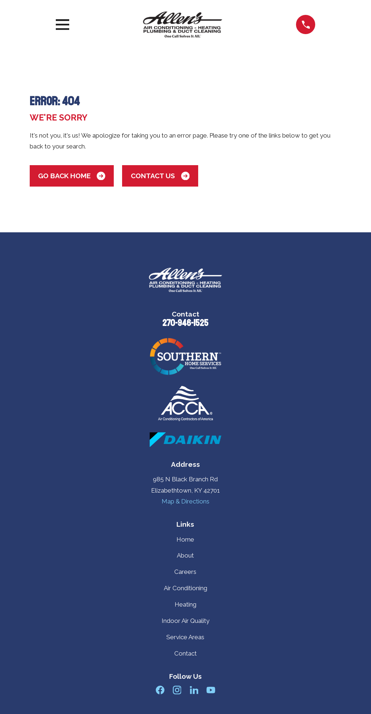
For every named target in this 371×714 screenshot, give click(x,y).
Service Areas (185, 637)
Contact (185, 653)
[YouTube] (211, 690)
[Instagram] (177, 690)
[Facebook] (160, 690)
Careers (185, 571)
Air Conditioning (185, 588)
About (185, 555)
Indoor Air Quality (185, 620)
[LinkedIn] (194, 690)
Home (185, 539)
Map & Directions (185, 501)
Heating (185, 604)
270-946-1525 (185, 323)
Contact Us (160, 176)
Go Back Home (71, 176)
